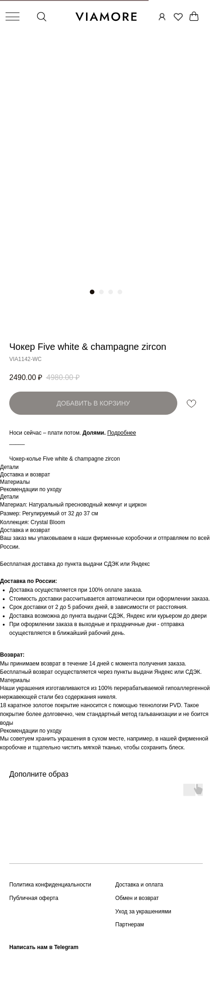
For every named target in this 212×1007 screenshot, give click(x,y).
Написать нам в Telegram (43, 947)
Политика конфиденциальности (50, 884)
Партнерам (129, 924)
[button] (121, 433)
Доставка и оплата (139, 884)
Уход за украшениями (143, 911)
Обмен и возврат (137, 898)
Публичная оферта (33, 898)
